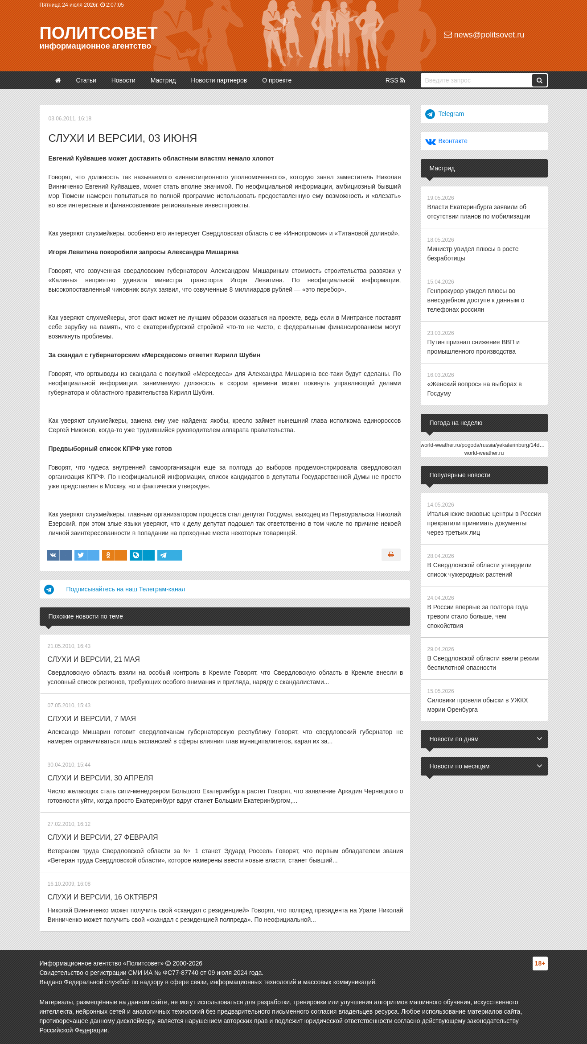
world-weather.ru (484, 453)
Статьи (86, 80)
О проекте (276, 80)
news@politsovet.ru (484, 34)
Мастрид (163, 80)
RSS (395, 80)
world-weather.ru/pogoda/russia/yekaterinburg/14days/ (485, 445)
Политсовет (99, 33)
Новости (123, 80)
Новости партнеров (219, 80)
